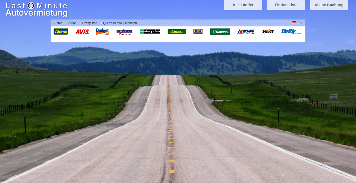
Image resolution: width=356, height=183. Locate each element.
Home (58, 23)
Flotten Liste (286, 5)
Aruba (72, 23)
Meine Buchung (329, 5)
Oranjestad (89, 23)
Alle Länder (243, 5)
